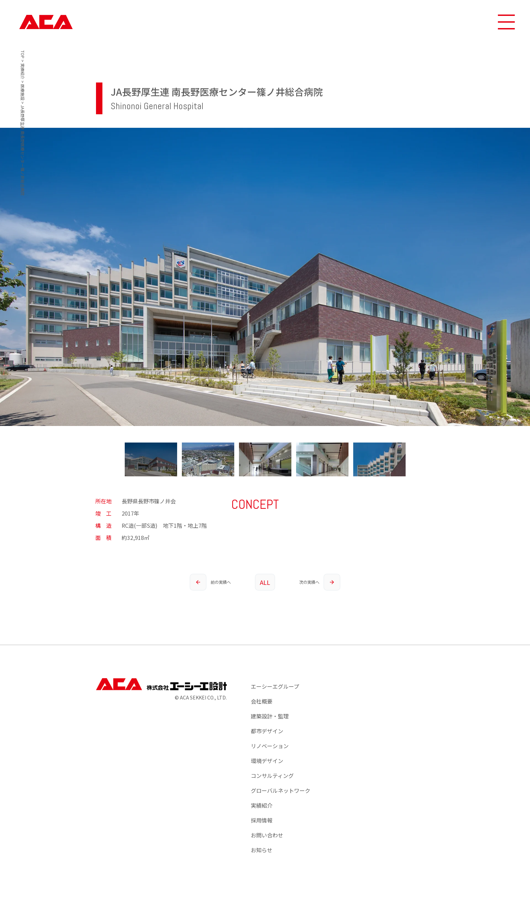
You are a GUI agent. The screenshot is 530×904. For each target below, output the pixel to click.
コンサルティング (272, 775)
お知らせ (261, 850)
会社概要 (261, 701)
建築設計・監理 (270, 716)
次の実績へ (320, 582)
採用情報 (261, 820)
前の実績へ (210, 582)
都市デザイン (267, 731)
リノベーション (270, 746)
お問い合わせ (267, 835)
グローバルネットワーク (280, 790)
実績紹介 (261, 805)
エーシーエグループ (275, 686)
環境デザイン (267, 761)
